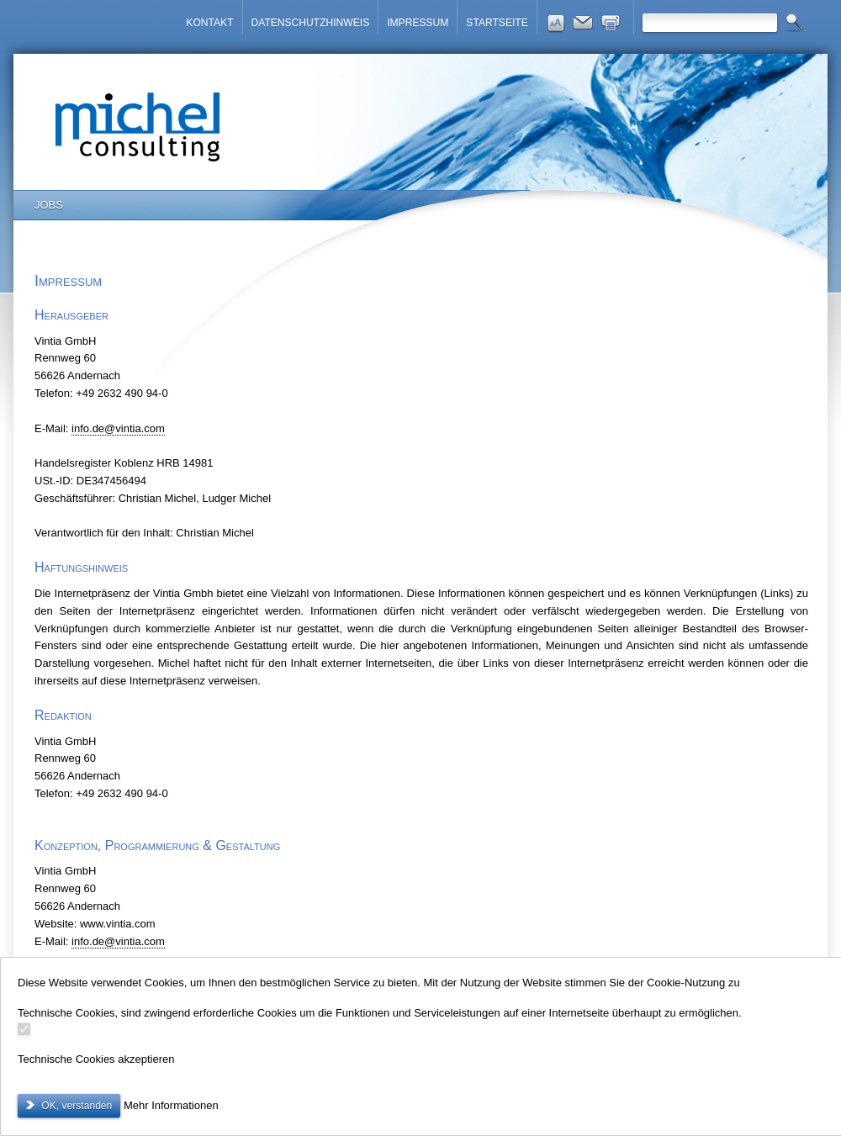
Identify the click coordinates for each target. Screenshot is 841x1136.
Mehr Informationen (171, 1105)
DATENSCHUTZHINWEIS (310, 23)
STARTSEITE (496, 23)
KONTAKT (209, 23)
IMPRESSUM (417, 23)
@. (118, 428)
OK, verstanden (75, 1106)
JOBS (48, 204)
